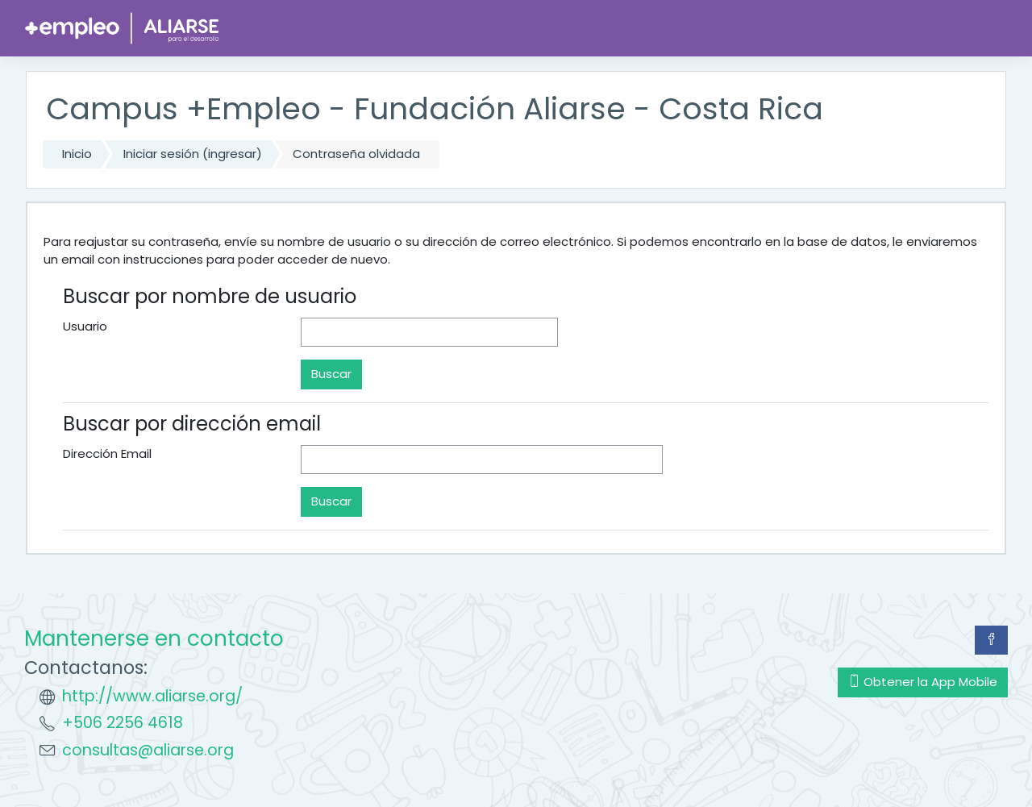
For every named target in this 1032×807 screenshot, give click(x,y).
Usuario (85, 326)
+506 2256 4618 (122, 723)
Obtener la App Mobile (922, 681)
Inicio (77, 153)
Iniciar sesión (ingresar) (192, 153)
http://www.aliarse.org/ (152, 696)
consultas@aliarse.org (148, 750)
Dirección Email (107, 453)
